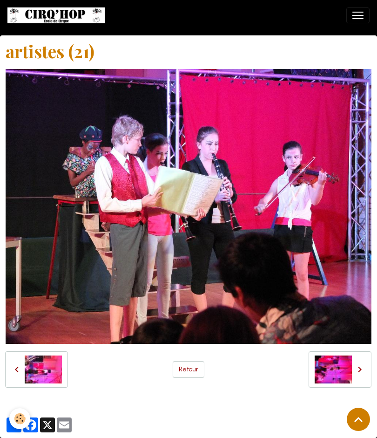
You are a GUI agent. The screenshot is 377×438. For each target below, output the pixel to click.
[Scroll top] (358, 419)
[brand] (57, 15)
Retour (188, 369)
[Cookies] (19, 418)
